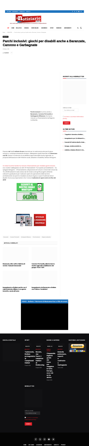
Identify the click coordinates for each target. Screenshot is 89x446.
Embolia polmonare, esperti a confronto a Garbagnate (61, 358)
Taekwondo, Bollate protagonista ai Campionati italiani (28, 357)
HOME (12, 28)
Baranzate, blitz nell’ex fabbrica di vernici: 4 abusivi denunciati (14, 265)
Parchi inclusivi (36, 237)
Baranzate (6, 237)
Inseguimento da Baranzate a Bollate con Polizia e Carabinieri (44, 288)
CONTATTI (28, 11)
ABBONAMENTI (15, 11)
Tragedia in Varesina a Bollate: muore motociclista (74, 134)
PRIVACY (63, 444)
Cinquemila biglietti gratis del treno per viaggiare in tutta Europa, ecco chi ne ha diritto (50, 365)
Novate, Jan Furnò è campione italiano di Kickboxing (39, 358)
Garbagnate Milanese (26, 237)
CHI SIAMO (9, 11)
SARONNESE (44, 28)
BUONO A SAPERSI (51, 346)
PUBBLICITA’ (22, 11)
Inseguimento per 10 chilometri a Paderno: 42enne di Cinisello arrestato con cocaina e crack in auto (74, 138)
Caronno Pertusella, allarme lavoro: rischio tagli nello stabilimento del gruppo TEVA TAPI (43, 265)
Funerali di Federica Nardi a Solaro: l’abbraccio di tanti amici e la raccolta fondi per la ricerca (75, 142)
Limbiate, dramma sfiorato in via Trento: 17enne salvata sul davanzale (74, 150)
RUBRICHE (58, 28)
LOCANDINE (39, 444)
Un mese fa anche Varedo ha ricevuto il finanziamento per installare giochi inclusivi (29, 166)
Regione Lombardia (46, 237)
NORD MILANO (35, 28)
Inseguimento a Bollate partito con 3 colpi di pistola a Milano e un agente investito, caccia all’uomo (15, 289)
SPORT (52, 28)
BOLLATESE (19, 28)
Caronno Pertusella (14, 237)
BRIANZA (26, 28)
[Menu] (8, 27)
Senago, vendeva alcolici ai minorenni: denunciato (73, 146)
